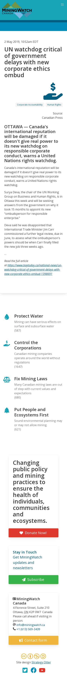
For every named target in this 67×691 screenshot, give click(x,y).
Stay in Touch (25, 552)
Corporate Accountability (30, 104)
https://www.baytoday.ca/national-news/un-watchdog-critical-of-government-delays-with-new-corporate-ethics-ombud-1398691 (33, 269)
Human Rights (54, 104)
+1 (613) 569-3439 (28, 629)
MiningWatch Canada (26, 601)
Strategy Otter (41, 662)
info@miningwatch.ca (30, 625)
